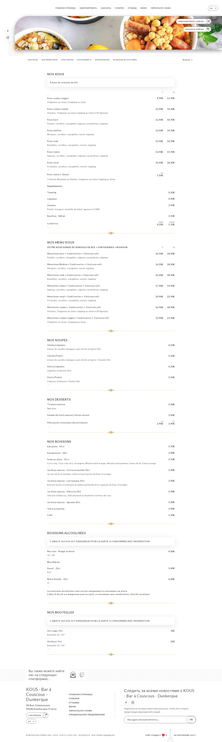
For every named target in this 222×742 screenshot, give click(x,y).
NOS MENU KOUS (50, 60)
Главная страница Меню (41, 40)
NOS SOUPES (67, 60)
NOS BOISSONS (102, 60)
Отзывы (132, 8)
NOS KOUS (33, 60)
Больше (188, 59)
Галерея (119, 8)
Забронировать (88, 8)
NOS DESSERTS (84, 60)
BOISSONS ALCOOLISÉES (125, 60)
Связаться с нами (161, 8)
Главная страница (65, 8)
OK (191, 719)
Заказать (106, 8)
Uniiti (193, 735)
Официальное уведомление (87, 714)
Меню (144, 8)
